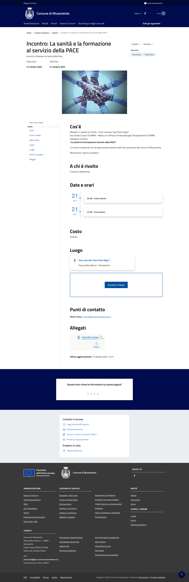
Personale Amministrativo (34, 517)
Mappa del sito (66, 577)
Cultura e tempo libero (68, 499)
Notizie (133, 495)
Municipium (144, 577)
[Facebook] (141, 13)
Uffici (26, 504)
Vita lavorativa (65, 504)
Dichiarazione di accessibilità (106, 554)
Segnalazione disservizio (69, 541)
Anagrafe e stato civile (68, 495)
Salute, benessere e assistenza (107, 512)
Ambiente (99, 508)
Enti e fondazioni (30, 508)
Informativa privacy (103, 546)
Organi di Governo (31, 495)
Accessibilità (35, 577)
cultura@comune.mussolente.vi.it (97, 316)
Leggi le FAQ (64, 546)
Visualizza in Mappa (116, 284)
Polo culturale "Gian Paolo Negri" (94, 260)
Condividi (136, 44)
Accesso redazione (157, 577)
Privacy (46, 577)
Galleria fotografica (138, 524)
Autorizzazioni (101, 517)
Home (29, 32)
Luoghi (133, 516)
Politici (26, 512)
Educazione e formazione (105, 495)
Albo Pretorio (100, 541)
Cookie (54, 577)
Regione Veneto (30, 3)
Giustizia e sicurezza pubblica (107, 499)
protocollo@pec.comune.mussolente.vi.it (41, 559)
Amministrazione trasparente (107, 537)
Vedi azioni (148, 44)
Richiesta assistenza (67, 550)
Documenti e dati (31, 521)
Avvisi (133, 504)
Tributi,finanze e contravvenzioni (108, 504)
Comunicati (135, 499)
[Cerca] (162, 13)
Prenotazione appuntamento (71, 537)
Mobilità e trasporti (67, 517)
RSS (25, 577)
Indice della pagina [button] (36, 123)
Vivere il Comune (42, 32)
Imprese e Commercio (68, 508)
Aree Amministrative (32, 499)
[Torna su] (181, 574)
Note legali (99, 550)
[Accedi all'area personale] (153, 3)
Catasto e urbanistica (68, 512)
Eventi (55, 32)
